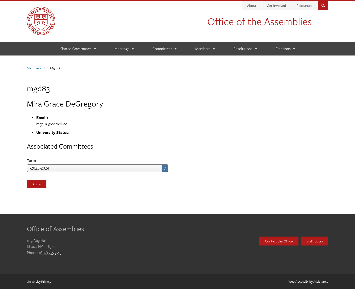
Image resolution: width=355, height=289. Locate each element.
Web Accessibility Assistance (308, 281)
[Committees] (164, 48)
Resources (304, 5)
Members (34, 68)
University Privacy (39, 281)
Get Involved (276, 5)
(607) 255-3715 (50, 252)
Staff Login (314, 241)
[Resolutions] (245, 48)
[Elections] (285, 48)
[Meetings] (124, 48)
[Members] (205, 48)
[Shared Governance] (78, 48)
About (251, 5)
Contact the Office (279, 241)
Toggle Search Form (323, 5)
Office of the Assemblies (259, 21)
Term (31, 160)
